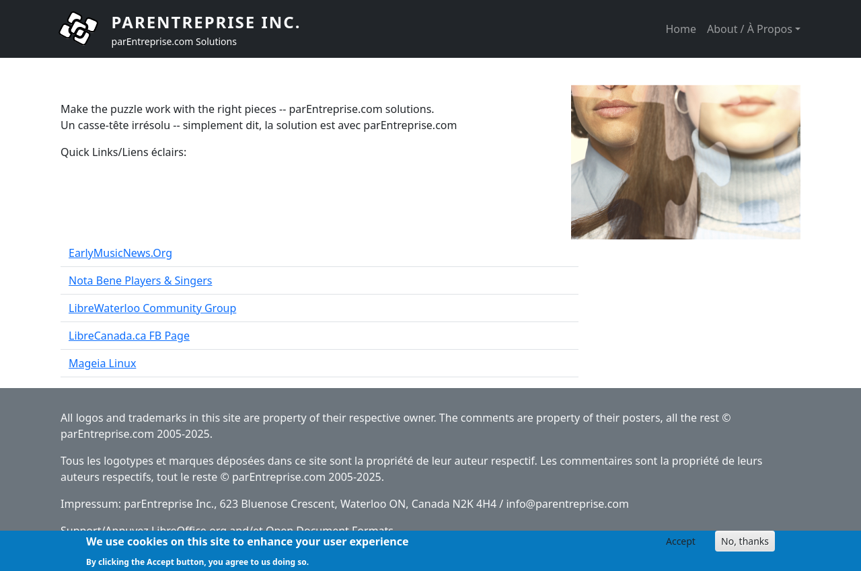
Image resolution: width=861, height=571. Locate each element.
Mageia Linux (102, 363)
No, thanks (745, 543)
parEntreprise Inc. (206, 22)
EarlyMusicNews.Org (120, 252)
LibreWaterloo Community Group (152, 308)
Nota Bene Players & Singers (140, 280)
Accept (681, 543)
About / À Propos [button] (749, 29)
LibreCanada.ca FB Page (129, 335)
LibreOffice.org (189, 530)
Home (680, 29)
